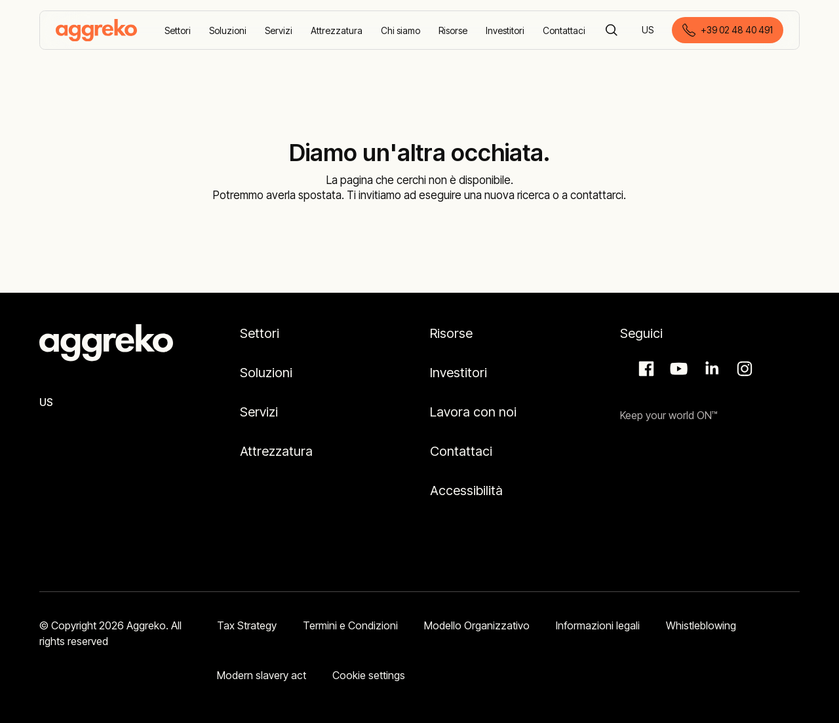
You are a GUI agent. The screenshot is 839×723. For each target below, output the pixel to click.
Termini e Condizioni (350, 625)
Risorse (451, 333)
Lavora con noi (473, 412)
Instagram (742, 368)
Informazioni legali (598, 625)
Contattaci (461, 451)
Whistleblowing (701, 625)
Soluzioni (266, 372)
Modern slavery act (261, 675)
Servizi (259, 412)
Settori (259, 333)
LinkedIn (709, 368)
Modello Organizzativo (477, 625)
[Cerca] (611, 30)
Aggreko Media (677, 368)
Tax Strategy (247, 625)
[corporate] (96, 30)
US (648, 31)
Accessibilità (466, 490)
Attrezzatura (276, 451)
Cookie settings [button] (368, 675)
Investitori (458, 372)
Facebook (644, 368)
